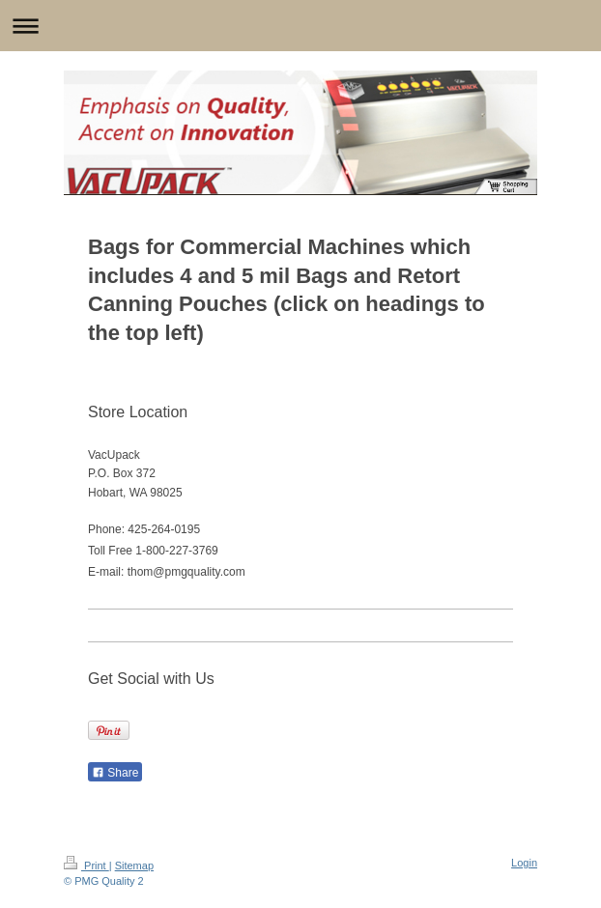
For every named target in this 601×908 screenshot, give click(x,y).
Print (86, 865)
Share (115, 773)
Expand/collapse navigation (300, 25)
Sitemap (134, 865)
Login (524, 862)
